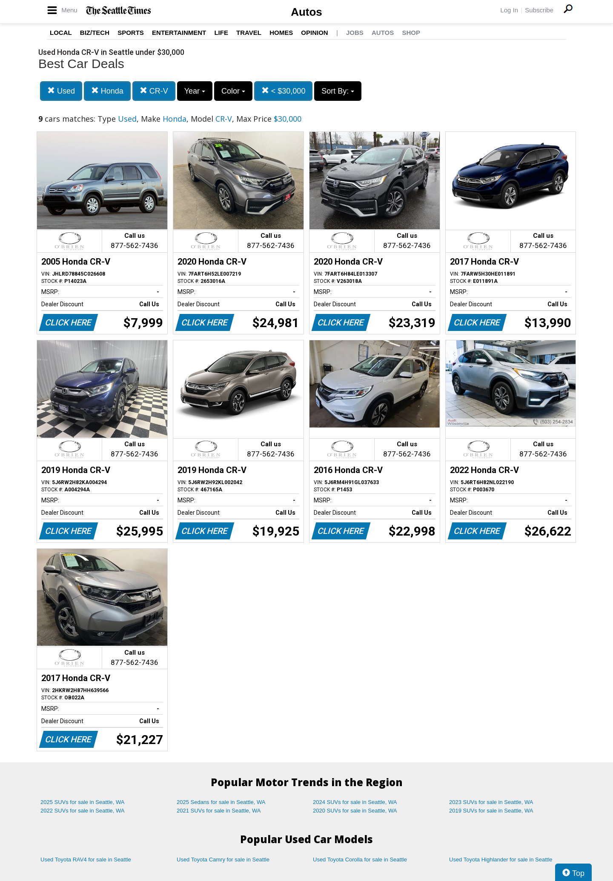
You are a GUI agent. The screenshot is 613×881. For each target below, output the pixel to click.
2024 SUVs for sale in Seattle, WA (355, 802)
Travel (248, 32)
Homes (281, 32)
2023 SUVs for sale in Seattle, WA (491, 802)
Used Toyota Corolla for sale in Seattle (360, 859)
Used (61, 90)
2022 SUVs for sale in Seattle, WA (82, 810)
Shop (411, 32)
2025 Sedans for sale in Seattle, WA (221, 802)
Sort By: (337, 91)
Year (194, 91)
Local (61, 32)
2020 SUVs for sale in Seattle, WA (355, 810)
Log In (509, 10)
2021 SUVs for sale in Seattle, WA (219, 810)
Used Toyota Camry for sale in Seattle (223, 859)
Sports (130, 32)
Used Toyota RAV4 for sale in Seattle (85, 859)
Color (233, 91)
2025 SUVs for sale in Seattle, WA (82, 802)
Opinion (314, 32)
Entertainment (179, 32)
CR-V (154, 90)
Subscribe (539, 10)
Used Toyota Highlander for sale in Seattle (501, 859)
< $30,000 (283, 90)
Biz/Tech (94, 32)
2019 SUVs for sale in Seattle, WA (491, 810)
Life (221, 32)
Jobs (355, 32)
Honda (107, 90)
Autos (306, 12)
